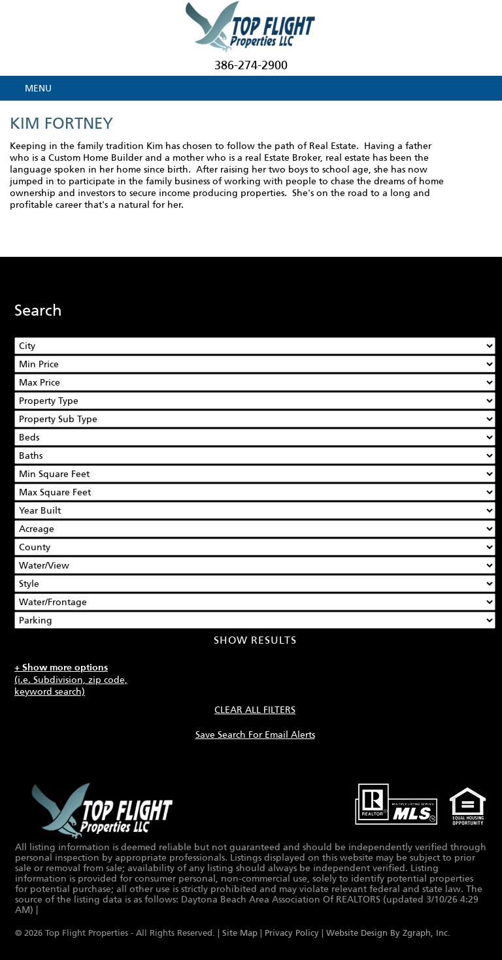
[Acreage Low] (254, 528)
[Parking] (254, 620)
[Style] (254, 583)
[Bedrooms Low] (254, 437)
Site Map (240, 933)
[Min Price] (254, 364)
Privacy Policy (292, 933)
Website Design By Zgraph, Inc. (388, 933)
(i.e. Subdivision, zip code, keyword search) (70, 679)
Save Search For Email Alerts (255, 734)
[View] (254, 565)
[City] (254, 345)
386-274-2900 (251, 65)
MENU (38, 88)
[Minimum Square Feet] (254, 473)
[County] (254, 546)
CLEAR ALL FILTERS (254, 710)
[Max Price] (254, 382)
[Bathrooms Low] (254, 455)
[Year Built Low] (254, 510)
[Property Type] (254, 400)
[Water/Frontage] (254, 601)
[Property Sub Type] (254, 418)
